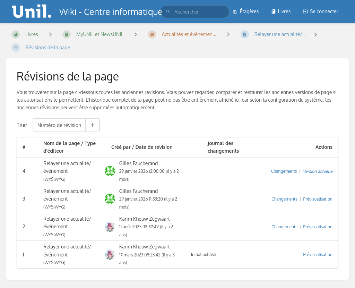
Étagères (246, 11)
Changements (284, 171)
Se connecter (320, 11)
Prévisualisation (317, 199)
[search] (195, 11)
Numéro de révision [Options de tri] (59, 125)
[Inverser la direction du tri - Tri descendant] (92, 125)
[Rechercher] (168, 12)
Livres (281, 11)
